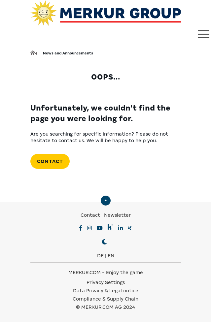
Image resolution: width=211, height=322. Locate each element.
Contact (50, 161)
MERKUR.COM (84, 272)
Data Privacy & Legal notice (105, 290)
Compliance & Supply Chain (105, 299)
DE (100, 255)
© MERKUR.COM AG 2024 (105, 307)
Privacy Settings (106, 282)
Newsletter (117, 215)
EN (111, 255)
